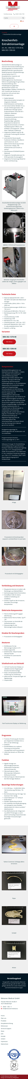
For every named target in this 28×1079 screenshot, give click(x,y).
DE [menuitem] (23, 21)
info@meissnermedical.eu (10, 1008)
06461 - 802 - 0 (7, 1007)
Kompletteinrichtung (7, 1023)
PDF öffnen (9, 342)
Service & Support (6, 1028)
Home (3, 1015)
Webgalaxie (16, 1077)
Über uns (3, 1018)
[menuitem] (22, 21)
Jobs (2, 1034)
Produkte (4, 32)
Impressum (4, 1041)
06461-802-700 (19, 14)
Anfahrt (3, 1039)
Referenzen (4, 1026)
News (2, 1031)
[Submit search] (23, 18)
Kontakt (3, 1036)
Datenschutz (4, 1044)
